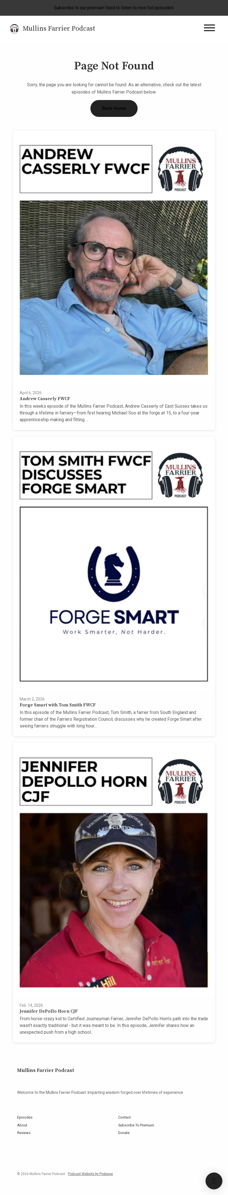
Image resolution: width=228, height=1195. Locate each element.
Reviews (24, 1133)
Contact (124, 1117)
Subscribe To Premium (136, 1125)
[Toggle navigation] (209, 28)
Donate (124, 1133)
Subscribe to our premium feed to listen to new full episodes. (114, 7)
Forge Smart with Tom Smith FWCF (58, 705)
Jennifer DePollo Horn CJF (49, 1011)
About (22, 1125)
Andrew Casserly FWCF (45, 399)
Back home (114, 108)
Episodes (25, 1117)
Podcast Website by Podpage (90, 1174)
